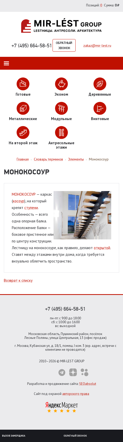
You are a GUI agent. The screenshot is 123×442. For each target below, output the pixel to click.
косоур (18, 201)
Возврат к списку (18, 280)
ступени (31, 207)
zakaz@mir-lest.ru (97, 45)
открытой (102, 247)
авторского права (75, 394)
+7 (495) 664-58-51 (32, 45)
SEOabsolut (87, 384)
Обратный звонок (64, 45)
